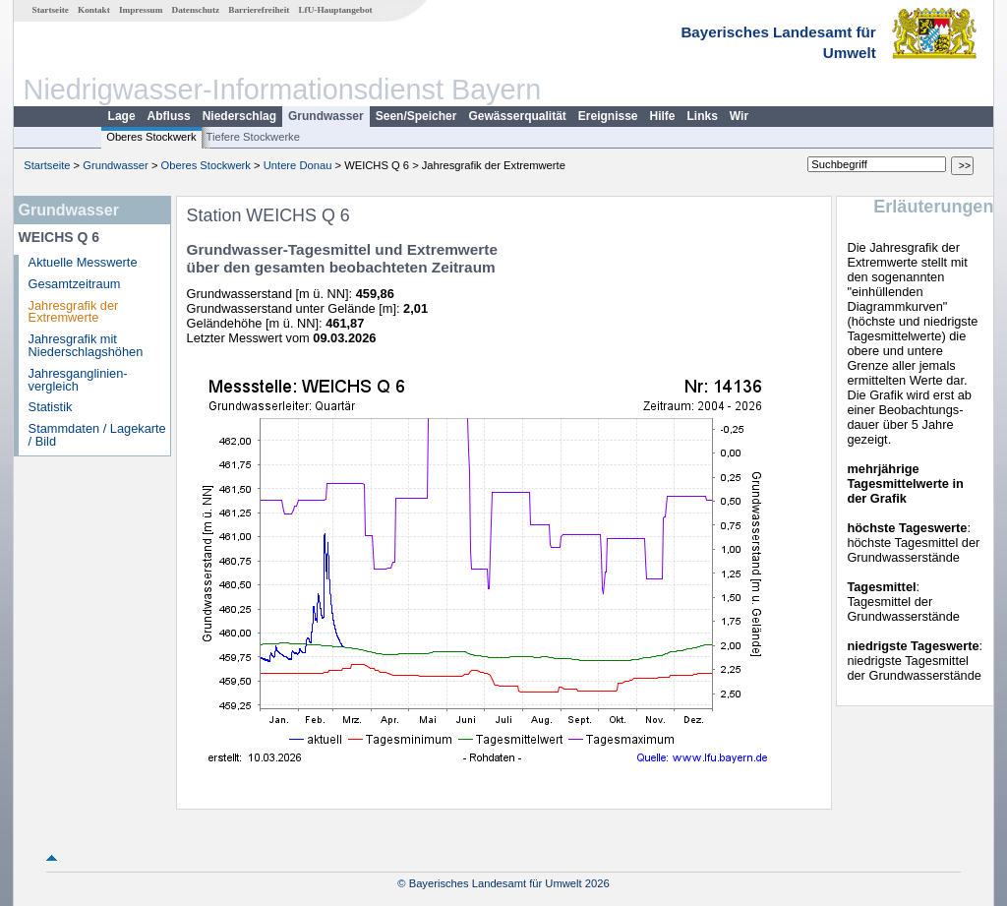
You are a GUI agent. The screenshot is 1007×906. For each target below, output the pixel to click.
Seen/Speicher (416, 116)
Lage (122, 116)
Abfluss (169, 116)
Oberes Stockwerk (151, 137)
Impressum (140, 10)
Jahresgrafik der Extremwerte (74, 312)
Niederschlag (239, 116)
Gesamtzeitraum (75, 283)
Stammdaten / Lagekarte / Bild (97, 435)
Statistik (51, 406)
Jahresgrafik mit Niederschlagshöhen (86, 345)
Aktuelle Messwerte (83, 262)
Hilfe (663, 116)
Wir (739, 116)
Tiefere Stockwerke (253, 137)
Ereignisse (608, 116)
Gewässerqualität (516, 116)
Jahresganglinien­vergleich (78, 379)
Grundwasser (326, 116)
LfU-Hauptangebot (335, 10)
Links (702, 116)
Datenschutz (196, 10)
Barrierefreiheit (258, 10)
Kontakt (94, 10)
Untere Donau (298, 165)
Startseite (50, 10)
